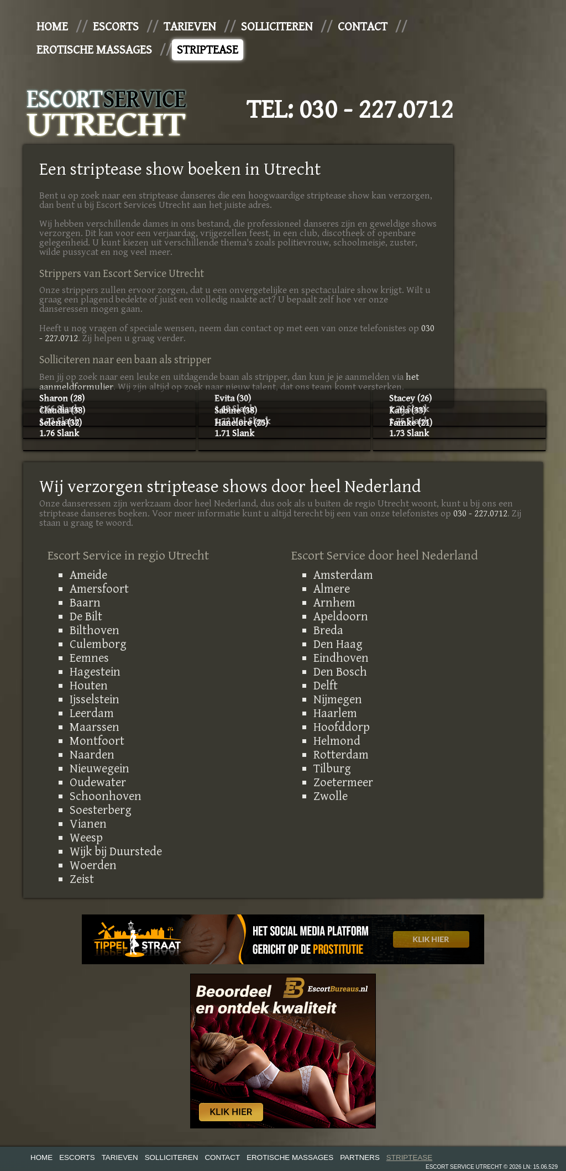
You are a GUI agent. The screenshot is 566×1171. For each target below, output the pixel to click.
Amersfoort (99, 589)
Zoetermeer (343, 782)
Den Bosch (340, 672)
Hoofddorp (341, 727)
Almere (331, 589)
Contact (362, 26)
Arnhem (334, 602)
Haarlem (335, 713)
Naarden (92, 754)
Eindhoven (341, 658)
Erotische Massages (94, 50)
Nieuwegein (99, 768)
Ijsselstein (94, 699)
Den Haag (338, 644)
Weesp (86, 837)
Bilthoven (94, 630)
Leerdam (92, 713)
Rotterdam (341, 754)
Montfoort (97, 741)
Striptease (207, 50)
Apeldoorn (340, 616)
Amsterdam (343, 575)
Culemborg (98, 644)
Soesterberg (101, 810)
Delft (325, 685)
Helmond (336, 741)
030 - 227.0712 (376, 110)
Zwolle (330, 796)
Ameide (88, 575)
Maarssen (94, 727)
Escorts (116, 26)
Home (52, 26)
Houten (89, 685)
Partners (360, 1157)
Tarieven (190, 26)
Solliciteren (277, 26)
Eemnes (89, 658)
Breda (328, 630)
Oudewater (98, 782)
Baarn (85, 602)
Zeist (82, 879)
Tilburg (332, 768)
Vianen (88, 824)
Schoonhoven (106, 796)
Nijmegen (337, 699)
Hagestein (95, 672)
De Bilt (86, 616)
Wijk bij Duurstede (116, 851)
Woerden (93, 865)
